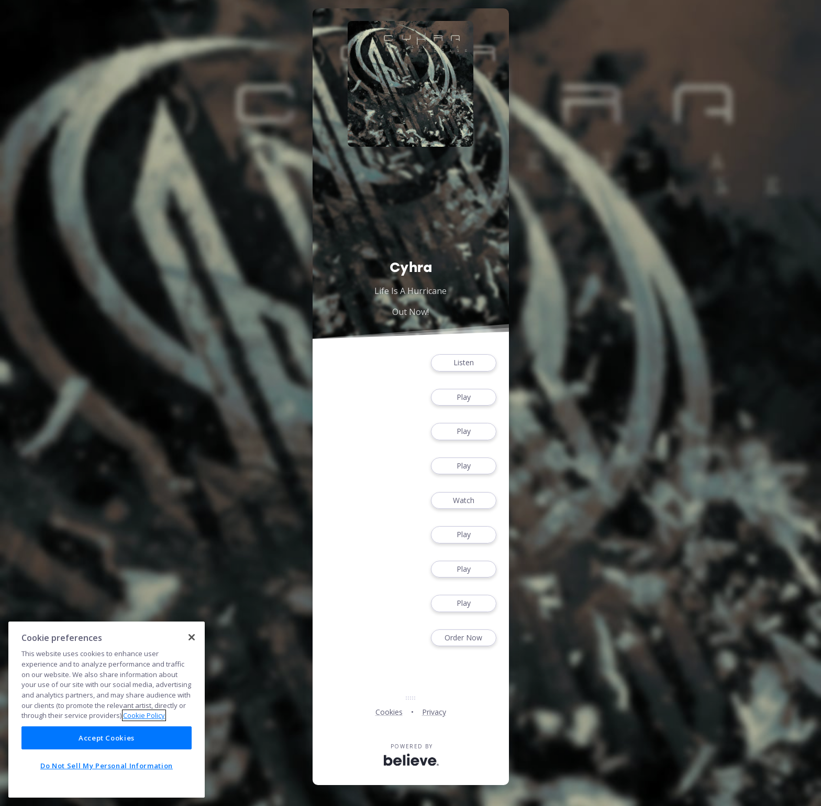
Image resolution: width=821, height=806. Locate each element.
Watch (463, 501)
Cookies (389, 712)
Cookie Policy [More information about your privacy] (144, 715)
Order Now (463, 638)
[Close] (191, 637)
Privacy (434, 712)
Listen (463, 363)
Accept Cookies (107, 738)
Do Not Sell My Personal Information (106, 765)
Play (463, 397)
